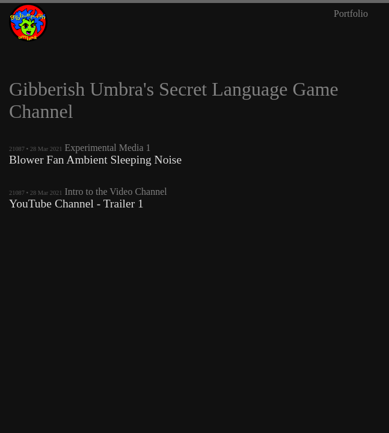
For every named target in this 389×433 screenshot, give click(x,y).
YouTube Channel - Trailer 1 (76, 203)
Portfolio (351, 13)
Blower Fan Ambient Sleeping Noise (95, 159)
